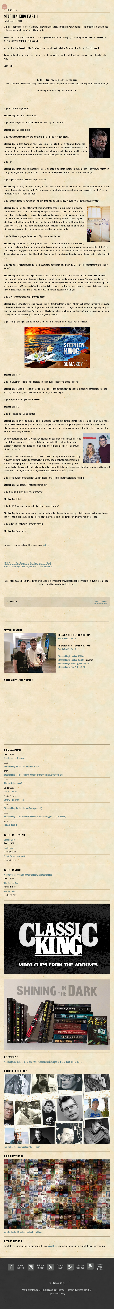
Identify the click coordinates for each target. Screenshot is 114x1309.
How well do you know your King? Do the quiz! (22, 1146)
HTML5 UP (88, 1289)
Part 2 (66, 638)
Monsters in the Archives (14, 758)
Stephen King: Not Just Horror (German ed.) (21, 766)
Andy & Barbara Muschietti (14, 856)
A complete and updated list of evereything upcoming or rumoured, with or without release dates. (43, 1061)
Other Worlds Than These (14, 799)
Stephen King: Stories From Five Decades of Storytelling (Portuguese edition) (35, 816)
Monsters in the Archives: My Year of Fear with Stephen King (28, 874)
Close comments (100, 601)
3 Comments (12, 601)
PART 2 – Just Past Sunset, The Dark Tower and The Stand (27, 563)
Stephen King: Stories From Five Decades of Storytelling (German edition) (33, 774)
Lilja (53, 1282)
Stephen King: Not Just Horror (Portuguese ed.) (23, 808)
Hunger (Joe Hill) (10, 824)
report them (52, 1245)
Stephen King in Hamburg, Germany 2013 (74, 663)
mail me (46, 545)
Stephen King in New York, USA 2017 (72, 666)
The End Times (9, 891)
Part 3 (73, 638)
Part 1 (60, 638)
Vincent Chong (59, 1293)
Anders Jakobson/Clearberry (50, 1289)
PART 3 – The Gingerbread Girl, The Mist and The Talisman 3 (28, 566)
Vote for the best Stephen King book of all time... (23, 1232)
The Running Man (11, 883)
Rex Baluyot (9, 847)
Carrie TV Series (10, 791)
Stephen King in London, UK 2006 (71, 656)
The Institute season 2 (13, 783)
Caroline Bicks (9, 839)
